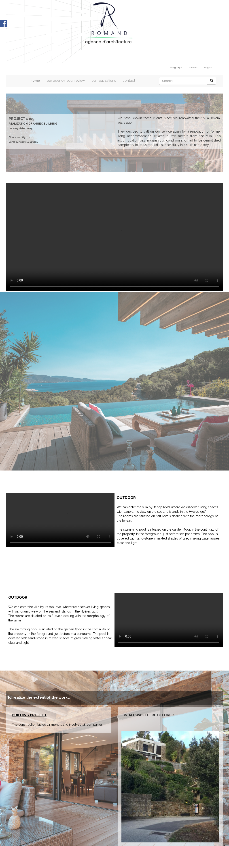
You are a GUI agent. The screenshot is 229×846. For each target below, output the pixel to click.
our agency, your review (66, 81)
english (208, 67)
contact (129, 81)
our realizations (103, 81)
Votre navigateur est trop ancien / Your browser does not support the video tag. (114, 237)
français (193, 67)
